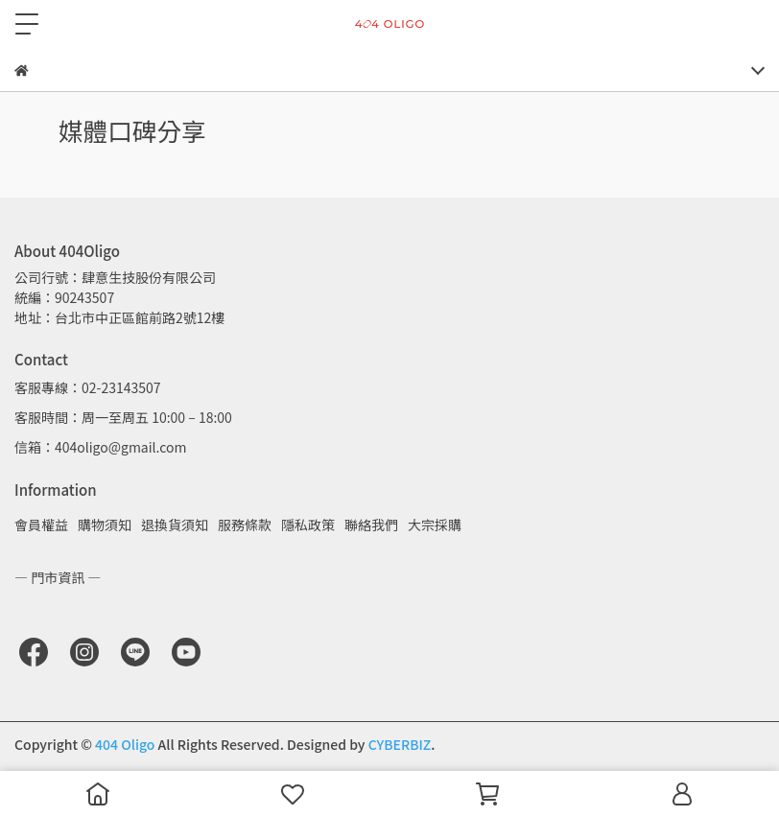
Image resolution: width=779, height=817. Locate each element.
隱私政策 (308, 524)
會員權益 (41, 524)
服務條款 (244, 524)
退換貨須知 (174, 524)
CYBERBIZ (400, 744)
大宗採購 (434, 524)
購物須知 (104, 524)
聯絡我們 (371, 524)
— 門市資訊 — (57, 577)
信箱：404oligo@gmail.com (100, 446)
